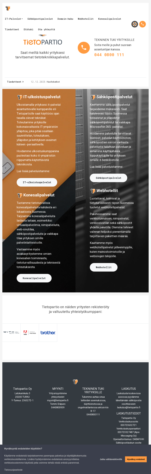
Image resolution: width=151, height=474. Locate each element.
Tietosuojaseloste (13, 470)
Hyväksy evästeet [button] (136, 459)
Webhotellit (85, 18)
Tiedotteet (12, 29)
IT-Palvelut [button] (13, 18)
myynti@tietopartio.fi (57, 400)
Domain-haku (65, 18)
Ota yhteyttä (46, 29)
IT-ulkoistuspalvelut (37, 182)
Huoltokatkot (45, 81)
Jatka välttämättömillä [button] (111, 459)
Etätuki (28, 29)
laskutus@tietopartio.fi (128, 407)
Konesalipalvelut (109, 18)
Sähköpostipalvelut (40, 18)
